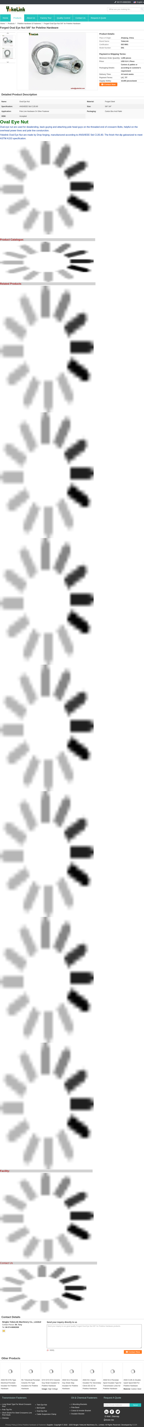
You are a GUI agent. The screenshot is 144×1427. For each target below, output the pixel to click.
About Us (31, 18)
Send (135, 1405)
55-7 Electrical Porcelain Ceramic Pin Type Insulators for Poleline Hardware (30, 1384)
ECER (134, 1425)
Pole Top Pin (7, 1410)
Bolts (120, 127)
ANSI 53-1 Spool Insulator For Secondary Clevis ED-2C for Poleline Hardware (92, 1384)
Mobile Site (109, 1420)
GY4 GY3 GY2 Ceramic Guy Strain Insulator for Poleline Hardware (51, 1383)
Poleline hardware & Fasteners (29, 24)
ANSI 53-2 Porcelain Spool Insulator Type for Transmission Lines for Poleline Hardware (112, 1384)
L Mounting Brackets (79, 1404)
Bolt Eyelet (41, 1408)
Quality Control (63, 18)
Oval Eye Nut (42, 1411)
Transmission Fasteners (14, 1398)
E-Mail (107, 1416)
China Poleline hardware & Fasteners (32, 1425)
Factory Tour (46, 18)
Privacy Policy (10, 1425)
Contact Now (109, 84)
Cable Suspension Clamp (46, 1414)
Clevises (5, 1418)
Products (17, 18)
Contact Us (80, 18)
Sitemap (115, 1416)
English (139, 2)
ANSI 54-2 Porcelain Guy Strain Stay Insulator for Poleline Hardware (70, 1384)
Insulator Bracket (77, 1414)
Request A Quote (98, 18)
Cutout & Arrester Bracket (81, 1411)
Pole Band (75, 1407)
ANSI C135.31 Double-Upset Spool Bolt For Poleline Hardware (132, 1383)
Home (5, 18)
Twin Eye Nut (42, 1405)
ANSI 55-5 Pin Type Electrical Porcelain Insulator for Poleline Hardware (9, 1384)
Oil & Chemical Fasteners (84, 1398)
